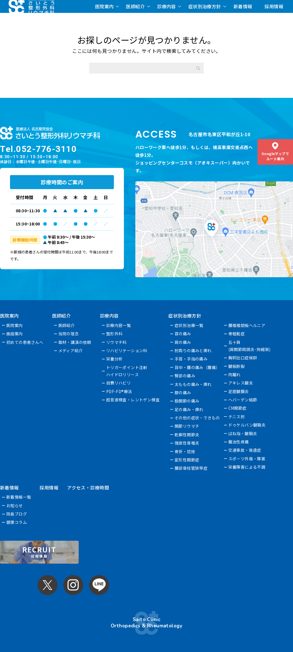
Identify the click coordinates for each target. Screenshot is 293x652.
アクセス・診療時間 (88, 487)
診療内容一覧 (118, 325)
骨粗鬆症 (236, 333)
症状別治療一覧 (189, 325)
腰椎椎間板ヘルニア (247, 325)
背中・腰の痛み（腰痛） (197, 367)
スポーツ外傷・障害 (247, 458)
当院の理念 (68, 333)
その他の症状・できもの (197, 418)
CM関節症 (237, 408)
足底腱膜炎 (238, 391)
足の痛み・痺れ (189, 409)
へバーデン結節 (242, 400)
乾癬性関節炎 (187, 434)
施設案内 (14, 333)
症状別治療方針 (204, 6)
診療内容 (166, 6)
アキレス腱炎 (240, 383)
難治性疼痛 (238, 442)
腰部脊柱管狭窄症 (191, 468)
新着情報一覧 (18, 497)
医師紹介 (135, 6)
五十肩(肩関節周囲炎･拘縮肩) (249, 345)
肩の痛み (183, 342)
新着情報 (242, 6)
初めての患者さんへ (24, 342)
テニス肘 (236, 416)
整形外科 (114, 333)
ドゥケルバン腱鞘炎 (247, 425)
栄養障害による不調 (247, 467)
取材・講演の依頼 (74, 342)
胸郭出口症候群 (242, 357)
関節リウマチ (187, 426)
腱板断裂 (236, 366)
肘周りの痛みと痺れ (193, 350)
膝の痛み (183, 392)
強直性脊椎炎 (187, 443)
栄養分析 (114, 359)
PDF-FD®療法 (119, 391)
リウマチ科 (116, 342)
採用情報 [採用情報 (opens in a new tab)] (273, 6)
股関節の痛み (187, 401)
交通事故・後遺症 (244, 450)
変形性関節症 (187, 460)
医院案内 (104, 6)
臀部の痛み (185, 375)
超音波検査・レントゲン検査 (133, 400)
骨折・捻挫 (185, 451)
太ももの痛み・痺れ (193, 384)
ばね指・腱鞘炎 (242, 433)
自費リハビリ (118, 383)
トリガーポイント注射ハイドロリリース (126, 370)
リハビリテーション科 (126, 350)
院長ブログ (16, 514)
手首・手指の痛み (191, 359)
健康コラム (16, 522)
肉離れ (234, 374)
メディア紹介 (70, 350)
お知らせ (14, 505)
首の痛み (183, 333)
